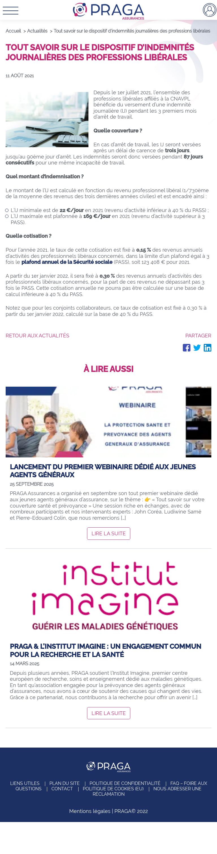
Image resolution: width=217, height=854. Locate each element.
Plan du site (64, 783)
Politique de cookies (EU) (113, 788)
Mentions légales (89, 811)
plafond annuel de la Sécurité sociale (66, 262)
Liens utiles (25, 783)
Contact (62, 788)
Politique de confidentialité (125, 783)
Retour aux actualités (37, 336)
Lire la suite (109, 533)
